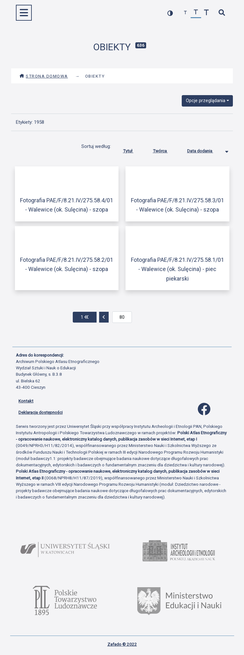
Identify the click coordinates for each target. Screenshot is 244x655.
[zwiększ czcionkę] (206, 13)
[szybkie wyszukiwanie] (221, 13)
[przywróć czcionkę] (196, 13)
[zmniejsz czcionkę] (185, 13)
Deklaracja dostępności (40, 412)
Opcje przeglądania (205, 100)
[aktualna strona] (122, 317)
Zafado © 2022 (122, 644)
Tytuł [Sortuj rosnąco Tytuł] (133, 149)
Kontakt (25, 400)
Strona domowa (44, 76)
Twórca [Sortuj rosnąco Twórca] (165, 149)
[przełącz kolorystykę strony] (170, 13)
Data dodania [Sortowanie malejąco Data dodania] (205, 149)
